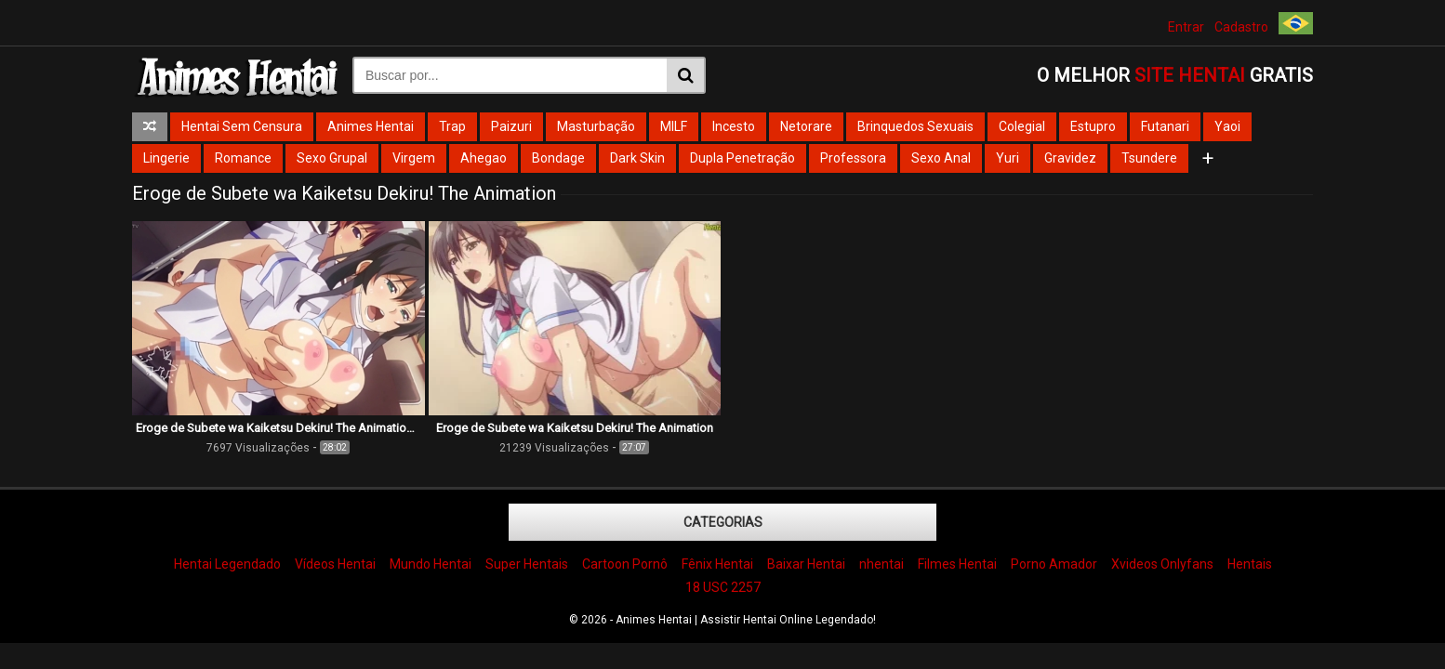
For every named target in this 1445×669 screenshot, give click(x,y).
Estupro (1093, 126)
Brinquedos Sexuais (915, 126)
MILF (673, 126)
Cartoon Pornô (625, 564)
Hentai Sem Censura (241, 126)
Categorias (722, 522)
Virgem (413, 158)
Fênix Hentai (717, 564)
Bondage (558, 158)
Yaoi (1227, 126)
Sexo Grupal (332, 158)
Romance (243, 158)
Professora (853, 158)
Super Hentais (526, 564)
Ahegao (483, 158)
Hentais (1249, 564)
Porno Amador (1054, 564)
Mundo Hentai (430, 564)
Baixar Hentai (806, 564)
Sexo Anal (941, 158)
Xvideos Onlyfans (1162, 564)
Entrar (1186, 27)
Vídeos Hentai (335, 564)
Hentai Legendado (227, 564)
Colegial (1022, 126)
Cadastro (1241, 27)
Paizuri (511, 126)
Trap (452, 126)
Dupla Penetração (742, 158)
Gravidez (1070, 158)
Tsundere (1149, 158)
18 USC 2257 (723, 587)
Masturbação (596, 126)
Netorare (806, 126)
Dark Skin (637, 158)
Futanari (1165, 126)
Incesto (733, 126)
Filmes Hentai (957, 564)
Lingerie (166, 158)
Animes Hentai (370, 126)
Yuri (1007, 158)
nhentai (881, 564)
